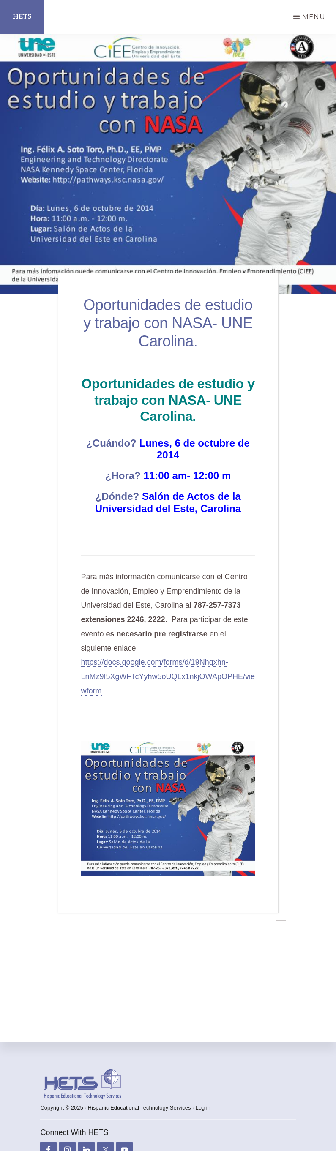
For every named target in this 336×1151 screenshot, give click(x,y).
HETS (22, 17)
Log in (202, 1108)
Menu (313, 17)
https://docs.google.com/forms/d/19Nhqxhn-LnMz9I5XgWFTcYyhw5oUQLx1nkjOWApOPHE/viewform (168, 676)
